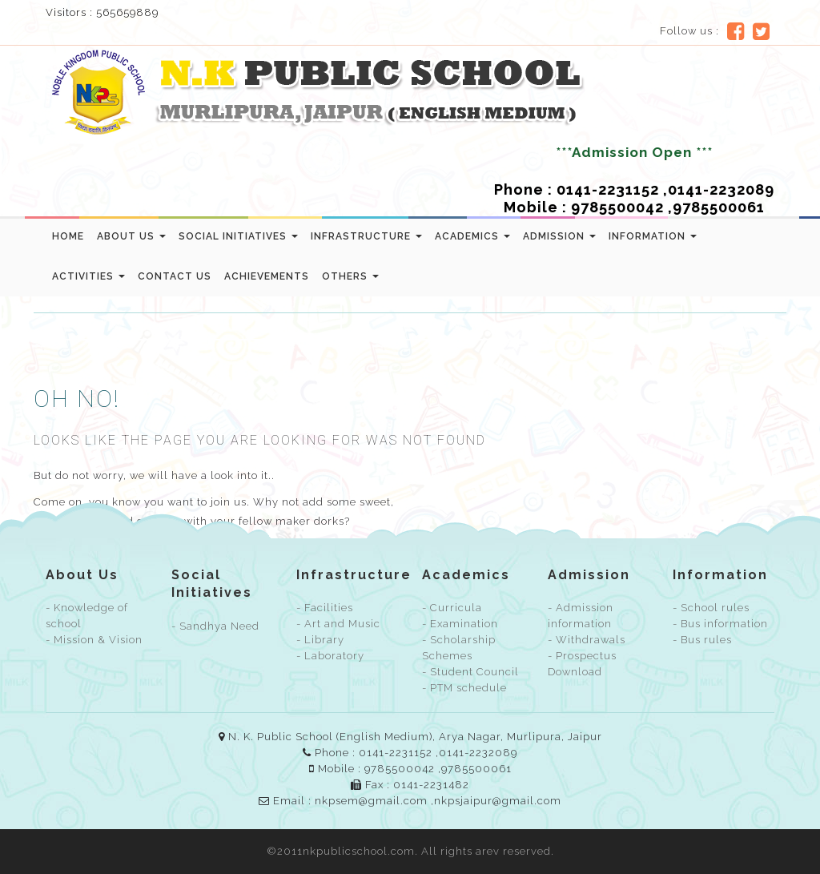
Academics (472, 236)
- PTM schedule (464, 688)
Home (68, 236)
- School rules (711, 608)
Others (350, 276)
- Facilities (324, 608)
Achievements (266, 276)
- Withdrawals (586, 640)
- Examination (460, 624)
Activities (88, 276)
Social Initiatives (238, 236)
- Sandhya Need (215, 626)
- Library (320, 640)
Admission (559, 236)
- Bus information (720, 624)
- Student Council (470, 672)
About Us (131, 236)
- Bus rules (702, 640)
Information (653, 236)
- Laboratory (330, 656)
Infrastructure (366, 236)
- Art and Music (338, 624)
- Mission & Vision (94, 640)
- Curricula (452, 608)
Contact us (174, 276)
